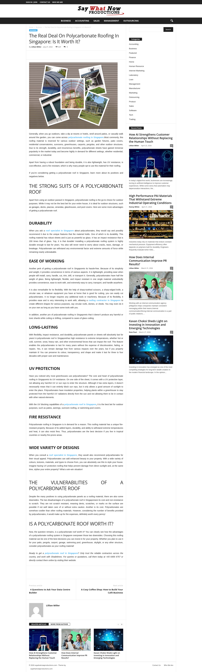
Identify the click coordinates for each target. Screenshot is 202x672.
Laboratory (133, 75)
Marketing (133, 93)
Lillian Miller (36, 47)
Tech (131, 115)
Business (66, 20)
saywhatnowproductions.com (41, 669)
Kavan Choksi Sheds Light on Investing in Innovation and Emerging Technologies (107, 655)
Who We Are (57, 2)
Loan (131, 79)
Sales (97, 20)
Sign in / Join (31, 2)
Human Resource (136, 66)
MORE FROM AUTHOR (59, 624)
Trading (132, 119)
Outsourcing (131, 20)
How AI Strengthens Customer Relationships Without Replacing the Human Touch (43, 655)
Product (132, 102)
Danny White (134, 207)
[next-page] (121, 624)
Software (133, 110)
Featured (133, 53)
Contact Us (45, 2)
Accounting (82, 20)
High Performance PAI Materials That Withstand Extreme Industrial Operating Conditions (150, 199)
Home (31, 27)
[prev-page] (118, 624)
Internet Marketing (137, 71)
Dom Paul (133, 332)
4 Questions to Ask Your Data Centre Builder (49, 591)
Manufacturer (134, 88)
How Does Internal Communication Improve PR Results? (74, 655)
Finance (132, 57)
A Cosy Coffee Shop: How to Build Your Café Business (102, 591)
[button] (171, 21)
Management (111, 20)
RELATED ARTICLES (38, 624)
